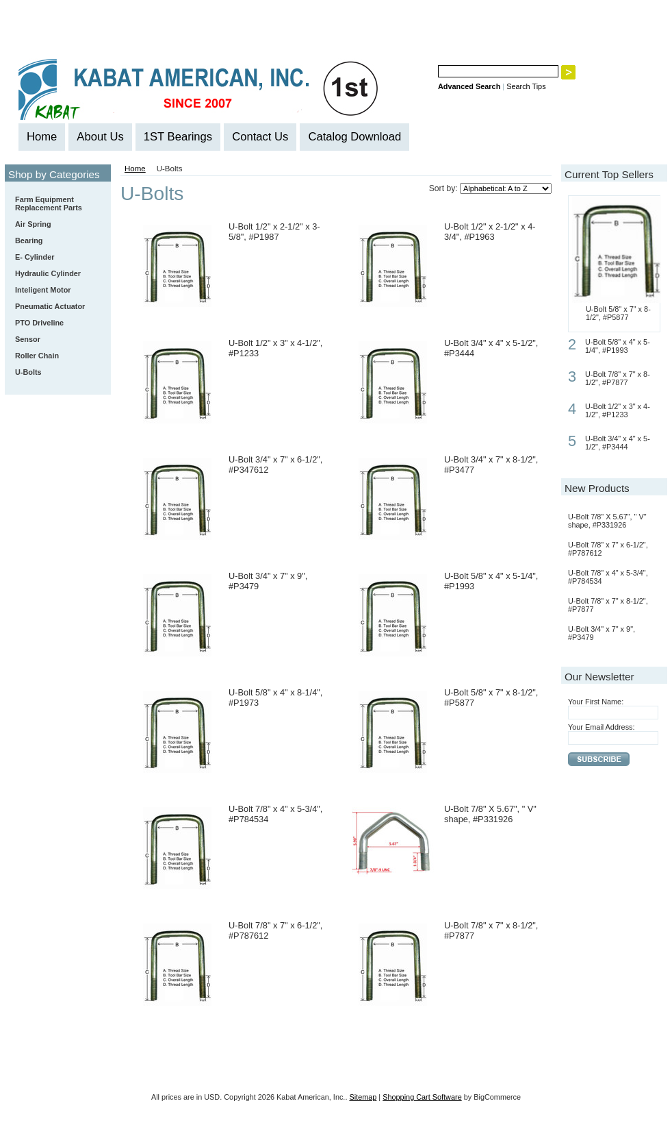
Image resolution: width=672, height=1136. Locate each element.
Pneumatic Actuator (50, 306)
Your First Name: (595, 701)
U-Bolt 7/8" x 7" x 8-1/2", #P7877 (617, 378)
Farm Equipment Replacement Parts (55, 203)
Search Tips (525, 86)
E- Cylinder (34, 257)
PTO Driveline (39, 323)
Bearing (55, 241)
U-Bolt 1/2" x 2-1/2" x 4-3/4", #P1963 (490, 231)
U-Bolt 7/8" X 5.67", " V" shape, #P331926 (490, 814)
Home (135, 168)
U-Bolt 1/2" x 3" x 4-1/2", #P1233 (617, 410)
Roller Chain (55, 356)
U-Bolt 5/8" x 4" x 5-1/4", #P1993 (617, 346)
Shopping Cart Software (422, 1097)
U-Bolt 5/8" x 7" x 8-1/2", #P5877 (618, 313)
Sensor (27, 339)
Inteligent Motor (43, 290)
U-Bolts (28, 372)
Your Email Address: (601, 727)
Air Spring (33, 224)
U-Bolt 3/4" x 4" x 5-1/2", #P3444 (617, 442)
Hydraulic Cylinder (48, 273)
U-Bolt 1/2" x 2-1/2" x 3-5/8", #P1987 (274, 231)
